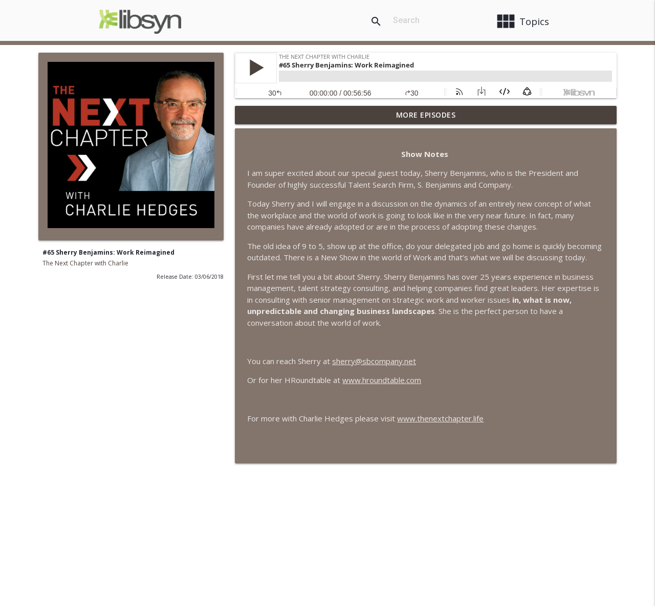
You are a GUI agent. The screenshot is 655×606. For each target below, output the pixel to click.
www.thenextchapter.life (440, 418)
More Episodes (426, 115)
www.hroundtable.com (381, 380)
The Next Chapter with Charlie (85, 263)
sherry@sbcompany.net (374, 361)
